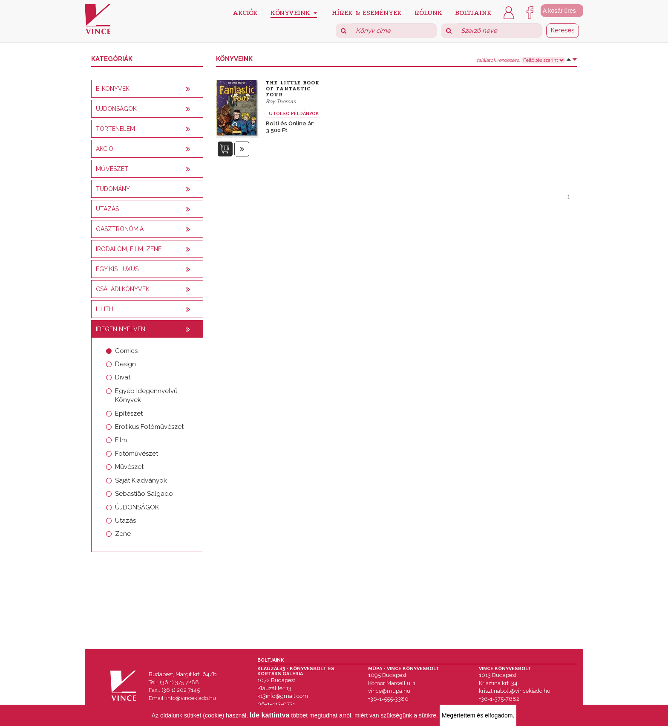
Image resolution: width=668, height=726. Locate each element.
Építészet (129, 413)
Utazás (125, 520)
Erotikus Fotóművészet (149, 427)
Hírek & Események (367, 12)
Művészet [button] (112, 168)
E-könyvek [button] (113, 88)
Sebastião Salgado (144, 493)
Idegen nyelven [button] (120, 329)
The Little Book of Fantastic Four (293, 88)
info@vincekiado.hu (191, 698)
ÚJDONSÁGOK (137, 507)
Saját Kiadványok (141, 480)
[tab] (147, 88)
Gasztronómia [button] (120, 229)
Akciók (245, 12)
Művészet (129, 467)
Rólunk (428, 12)
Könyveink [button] (294, 12)
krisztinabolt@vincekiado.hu (514, 691)
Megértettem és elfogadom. (478, 715)
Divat (122, 377)
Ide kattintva (269, 715)
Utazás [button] (107, 208)
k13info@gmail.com (282, 696)
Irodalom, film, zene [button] (128, 249)
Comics (126, 351)
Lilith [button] (104, 309)
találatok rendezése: (498, 60)
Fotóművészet (136, 453)
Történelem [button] (115, 128)
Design (125, 364)
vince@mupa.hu (389, 691)
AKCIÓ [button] (104, 148)
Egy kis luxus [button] (117, 269)
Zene (123, 534)
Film (121, 440)
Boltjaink (473, 12)
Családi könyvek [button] (123, 289)
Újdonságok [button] (116, 108)
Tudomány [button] (113, 188)
